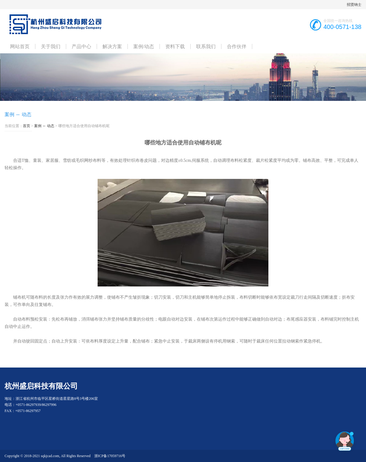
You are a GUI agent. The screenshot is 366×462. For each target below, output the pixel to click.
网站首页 (20, 46)
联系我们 (206, 46)
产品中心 (81, 46)
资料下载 (175, 46)
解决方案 (112, 46)
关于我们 (50, 46)
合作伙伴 (236, 46)
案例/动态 (143, 46)
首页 (26, 126)
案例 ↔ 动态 (44, 126)
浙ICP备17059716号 (110, 456)
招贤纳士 (354, 4)
